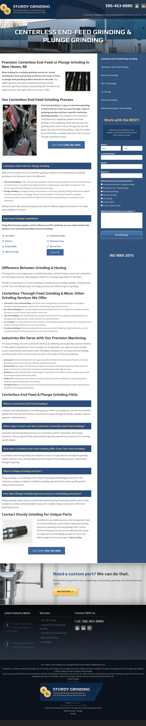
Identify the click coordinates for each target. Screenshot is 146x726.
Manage (79, 711)
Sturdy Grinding (73, 681)
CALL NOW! (66, 144)
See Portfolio (65, 591)
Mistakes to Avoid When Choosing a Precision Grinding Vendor (18, 627)
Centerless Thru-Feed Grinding (114, 67)
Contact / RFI (138, 13)
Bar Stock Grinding (109, 75)
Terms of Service (105, 243)
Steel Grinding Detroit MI (92, 708)
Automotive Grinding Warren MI (56, 708)
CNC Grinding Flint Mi (75, 708)
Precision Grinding (109, 100)
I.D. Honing (106, 91)
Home (64, 13)
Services (84, 13)
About (73, 13)
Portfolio (96, 13)
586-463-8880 (118, 5)
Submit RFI (55, 252)
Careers (108, 13)
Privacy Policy (133, 241)
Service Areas (122, 13)
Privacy (73, 714)
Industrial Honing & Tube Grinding (116, 108)
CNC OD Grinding (108, 83)
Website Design (69, 711)
